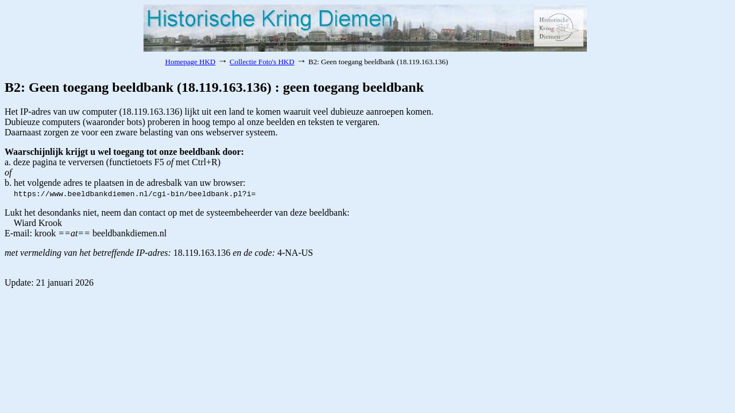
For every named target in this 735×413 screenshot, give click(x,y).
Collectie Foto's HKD (262, 61)
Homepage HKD (190, 61)
